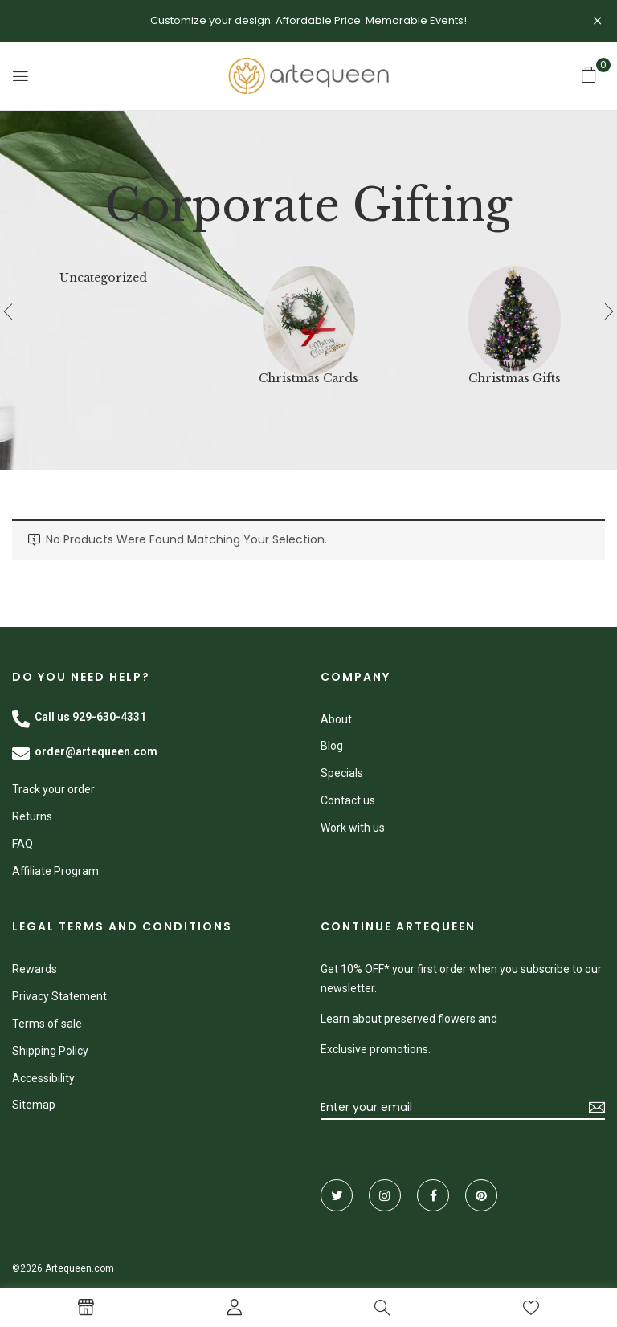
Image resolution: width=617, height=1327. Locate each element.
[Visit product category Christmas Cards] (309, 312)
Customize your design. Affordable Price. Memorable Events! (308, 20)
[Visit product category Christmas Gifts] (514, 312)
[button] (589, 75)
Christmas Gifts (514, 378)
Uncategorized (103, 278)
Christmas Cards (308, 378)
